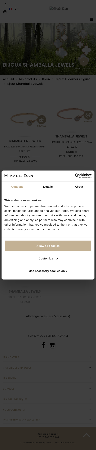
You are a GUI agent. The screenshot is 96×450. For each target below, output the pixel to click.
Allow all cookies (48, 245)
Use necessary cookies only (48, 270)
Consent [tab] (17, 186)
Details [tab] (48, 186)
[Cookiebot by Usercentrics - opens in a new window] (75, 175)
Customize (48, 258)
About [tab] (79, 186)
